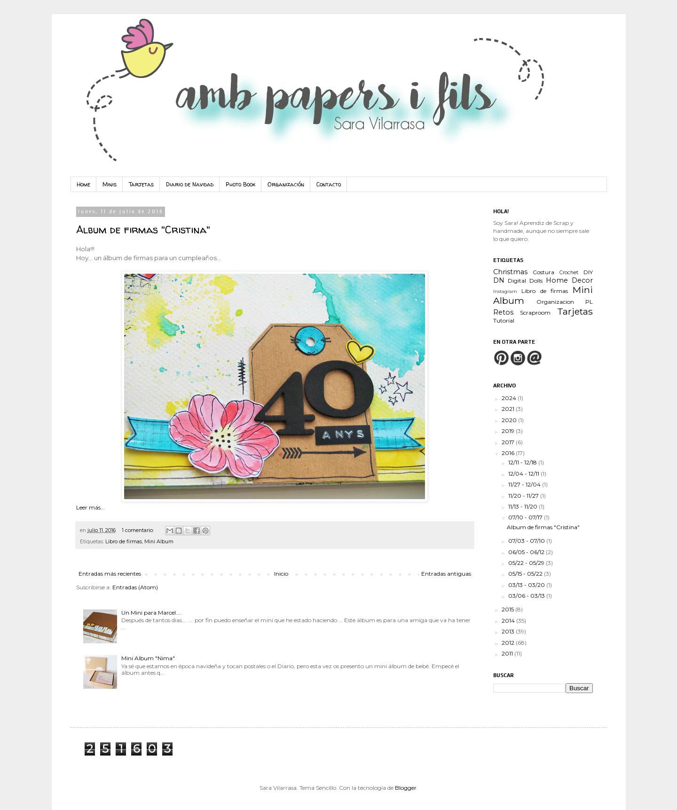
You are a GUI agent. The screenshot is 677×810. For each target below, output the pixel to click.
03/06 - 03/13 (527, 595)
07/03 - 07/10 (527, 540)
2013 (509, 631)
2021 (509, 408)
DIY (588, 272)
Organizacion (555, 301)
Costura (543, 272)
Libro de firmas (123, 542)
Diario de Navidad (189, 184)
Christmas (510, 272)
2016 (509, 452)
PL (589, 301)
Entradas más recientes (110, 573)
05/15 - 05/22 (526, 573)
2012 (509, 642)
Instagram (505, 291)
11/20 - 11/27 (524, 495)
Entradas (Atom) (135, 587)
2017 (509, 442)
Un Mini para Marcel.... (151, 612)
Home (83, 184)
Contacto (328, 184)
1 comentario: (138, 530)
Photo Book (240, 184)
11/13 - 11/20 (523, 506)
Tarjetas (141, 184)
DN (498, 280)
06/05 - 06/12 (527, 551)
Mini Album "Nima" (148, 658)
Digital (517, 280)
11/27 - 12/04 (525, 484)
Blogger (406, 787)
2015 (508, 609)
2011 (508, 653)
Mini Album (158, 542)
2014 (509, 620)
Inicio (281, 573)
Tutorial (503, 320)
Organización (286, 184)
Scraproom (535, 312)
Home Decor (569, 280)
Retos (503, 312)
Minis (109, 184)
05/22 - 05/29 (527, 562)
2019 (509, 430)
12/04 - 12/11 (524, 473)
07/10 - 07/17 (526, 517)
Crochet (568, 273)
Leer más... (90, 507)
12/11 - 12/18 (523, 462)
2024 (510, 397)
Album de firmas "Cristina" (143, 230)
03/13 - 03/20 (527, 584)
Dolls (536, 280)
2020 (510, 420)
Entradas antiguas (446, 573)
